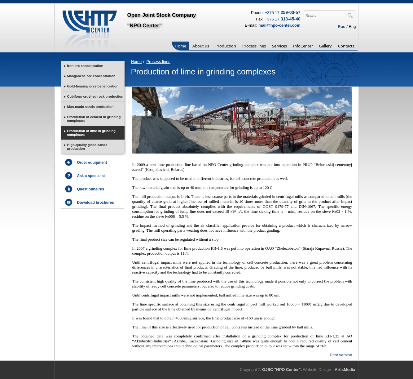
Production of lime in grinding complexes (91, 132)
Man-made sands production (90, 107)
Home (180, 46)
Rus (341, 26)
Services (279, 46)
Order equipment (92, 162)
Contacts (346, 46)
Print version (341, 355)
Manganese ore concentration (91, 76)
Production (225, 46)
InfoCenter (303, 46)
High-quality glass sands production (87, 146)
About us (200, 46)
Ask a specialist (91, 176)
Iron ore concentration (85, 66)
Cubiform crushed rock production (95, 96)
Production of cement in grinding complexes (94, 119)
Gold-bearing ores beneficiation (93, 86)
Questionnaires (90, 189)
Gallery (325, 46)
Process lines (254, 46)
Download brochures (95, 202)
